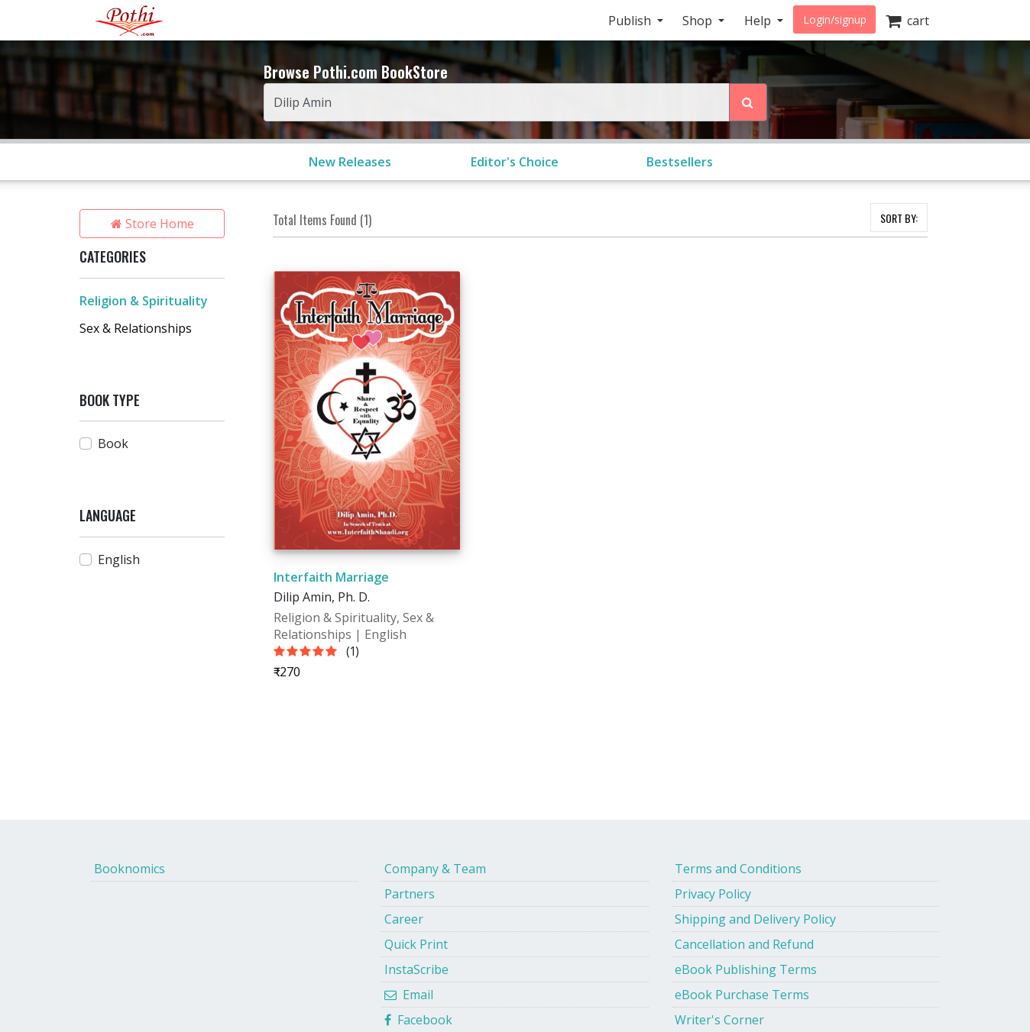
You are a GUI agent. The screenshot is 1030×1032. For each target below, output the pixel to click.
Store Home (152, 223)
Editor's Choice (515, 161)
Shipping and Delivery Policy (755, 919)
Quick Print (416, 944)
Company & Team (435, 868)
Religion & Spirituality (143, 300)
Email (408, 994)
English (119, 559)
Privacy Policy (713, 893)
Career (403, 919)
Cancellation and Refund (744, 944)
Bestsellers (679, 161)
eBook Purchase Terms (742, 994)
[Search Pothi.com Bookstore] (748, 102)
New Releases (350, 161)
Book (113, 443)
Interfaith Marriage (331, 577)
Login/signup (834, 19)
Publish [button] (631, 20)
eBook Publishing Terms (746, 969)
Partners (409, 893)
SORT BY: (899, 218)
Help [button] (759, 20)
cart (907, 20)
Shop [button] (698, 20)
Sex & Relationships (135, 328)
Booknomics (129, 868)
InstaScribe (416, 969)
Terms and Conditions (738, 868)
